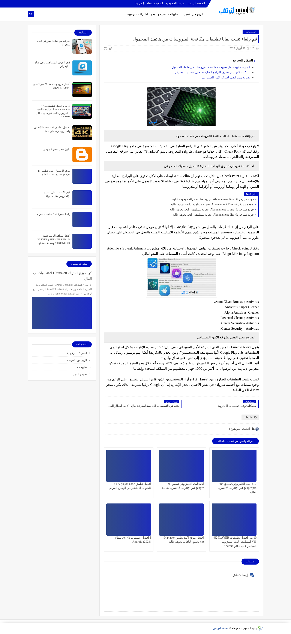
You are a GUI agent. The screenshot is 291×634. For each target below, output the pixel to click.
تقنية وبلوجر (158, 14)
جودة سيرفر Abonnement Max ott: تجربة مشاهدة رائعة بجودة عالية (212, 204)
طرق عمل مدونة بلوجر (57, 149)
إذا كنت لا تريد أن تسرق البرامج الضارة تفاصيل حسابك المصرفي (212, 72)
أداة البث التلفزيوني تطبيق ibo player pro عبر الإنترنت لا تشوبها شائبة (237, 488)
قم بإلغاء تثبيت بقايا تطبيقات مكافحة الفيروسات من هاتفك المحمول (210, 67)
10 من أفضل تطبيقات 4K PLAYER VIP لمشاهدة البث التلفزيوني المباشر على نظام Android (234, 541)
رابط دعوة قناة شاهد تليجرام (53, 214)
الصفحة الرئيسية (196, 3)
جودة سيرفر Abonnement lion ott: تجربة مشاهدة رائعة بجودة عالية (213, 199)
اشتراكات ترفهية (137, 14)
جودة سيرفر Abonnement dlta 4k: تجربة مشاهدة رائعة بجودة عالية (213, 214)
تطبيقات (173, 14)
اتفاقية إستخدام (155, 3)
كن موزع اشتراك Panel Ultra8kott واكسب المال (62, 276)
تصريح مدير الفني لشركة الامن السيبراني (226, 77)
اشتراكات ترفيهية (77, 353)
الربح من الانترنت (77, 360)
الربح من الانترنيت (192, 14)
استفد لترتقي (220, 628)
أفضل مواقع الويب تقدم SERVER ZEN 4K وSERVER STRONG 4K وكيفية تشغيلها (53, 239)
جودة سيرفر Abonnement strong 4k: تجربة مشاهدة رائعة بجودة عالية (212, 209)
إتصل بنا (139, 3)
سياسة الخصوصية (175, 3)
